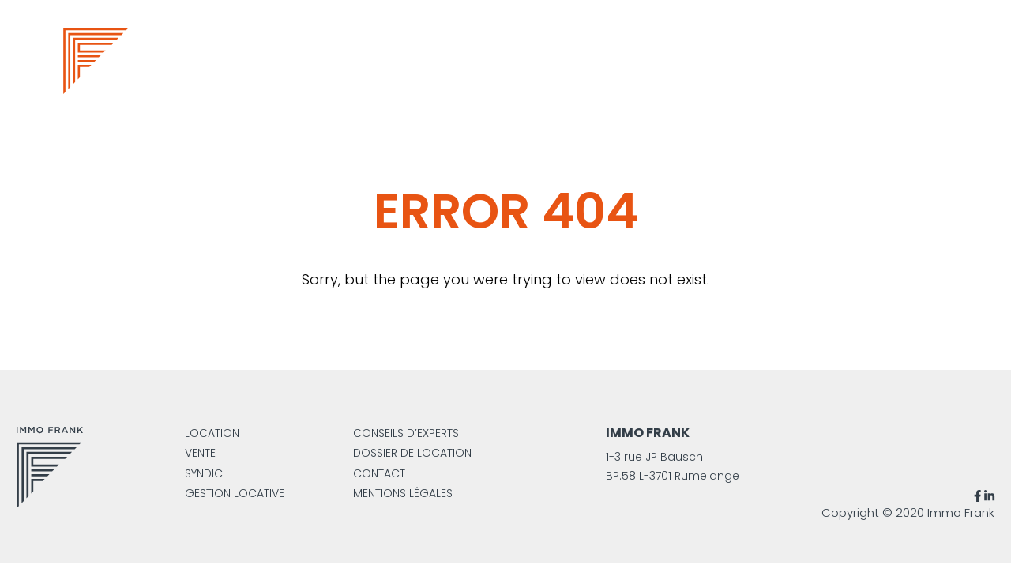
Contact (379, 473)
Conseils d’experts (406, 433)
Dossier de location (412, 453)
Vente (200, 453)
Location (212, 433)
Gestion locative (234, 493)
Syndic (204, 473)
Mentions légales (403, 493)
